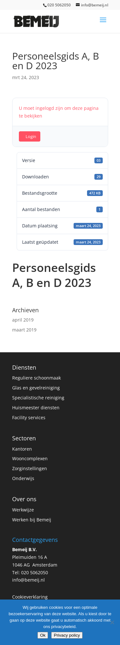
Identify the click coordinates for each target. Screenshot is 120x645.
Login (31, 136)
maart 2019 (24, 330)
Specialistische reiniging (38, 398)
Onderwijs (23, 478)
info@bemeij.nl (28, 580)
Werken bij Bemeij (31, 520)
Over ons (24, 499)
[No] (112, 622)
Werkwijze (23, 510)
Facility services (28, 417)
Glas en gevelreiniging (36, 388)
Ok (42, 635)
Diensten (24, 367)
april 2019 (23, 320)
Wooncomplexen (30, 458)
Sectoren (24, 438)
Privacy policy (67, 635)
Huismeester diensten (36, 407)
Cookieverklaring (30, 597)
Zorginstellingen (29, 468)
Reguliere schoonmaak (36, 378)
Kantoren (22, 449)
